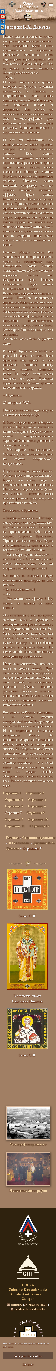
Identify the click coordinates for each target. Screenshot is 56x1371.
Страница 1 (12, 793)
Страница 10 (38, 819)
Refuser (28, 1364)
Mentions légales (35, 1304)
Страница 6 (37, 806)
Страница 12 (39, 826)
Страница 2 (35, 793)
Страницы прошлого (38, 837)
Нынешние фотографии (28, 1190)
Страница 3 (14, 799)
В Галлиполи (19, 842)
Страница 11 (15, 826)
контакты (15, 1304)
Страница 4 (37, 799)
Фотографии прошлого (28, 1144)
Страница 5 (14, 806)
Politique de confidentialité (28, 1309)
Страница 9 (14, 819)
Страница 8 (36, 812)
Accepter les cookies (28, 1356)
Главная (12, 837)
